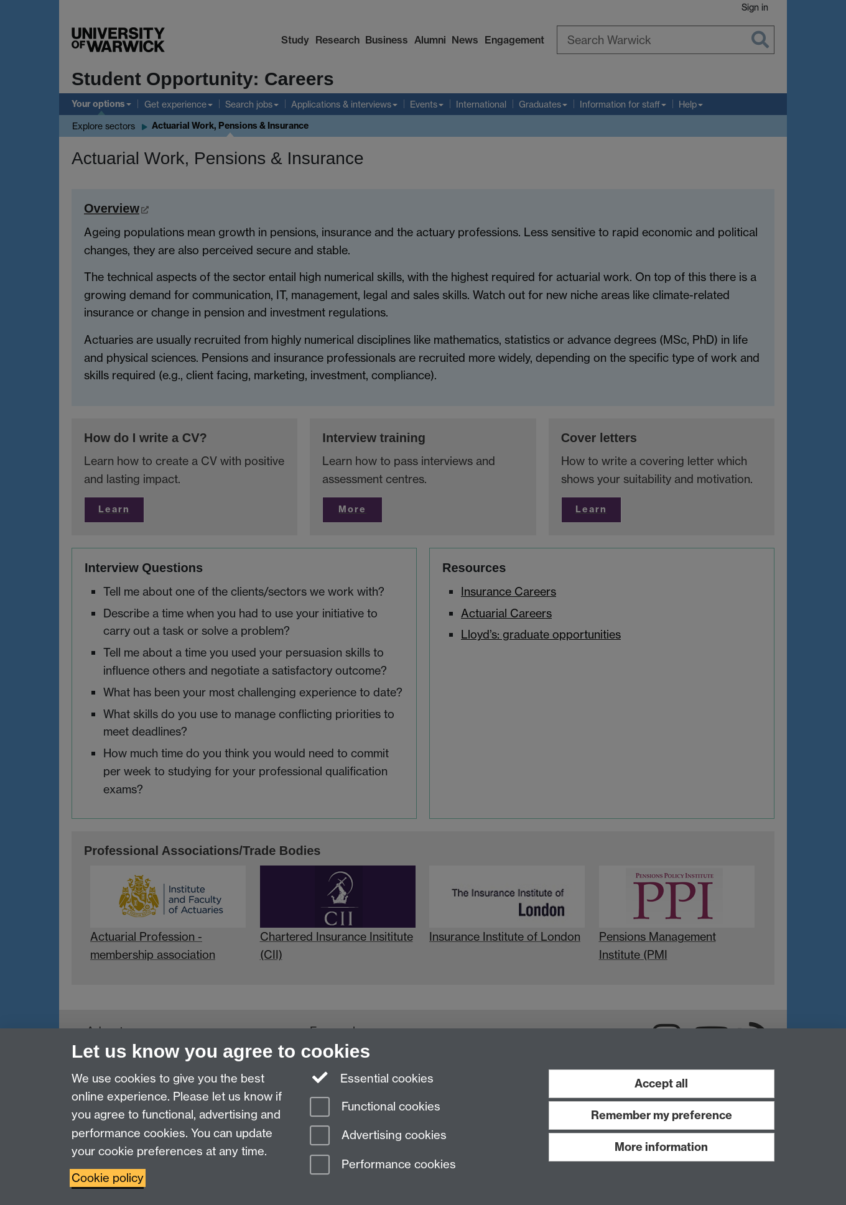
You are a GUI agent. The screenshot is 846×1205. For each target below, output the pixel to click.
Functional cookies (375, 1107)
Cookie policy (108, 1178)
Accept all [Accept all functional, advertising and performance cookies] (661, 1083)
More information (661, 1147)
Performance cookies (383, 1165)
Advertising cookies (378, 1136)
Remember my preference (661, 1115)
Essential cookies (372, 1077)
